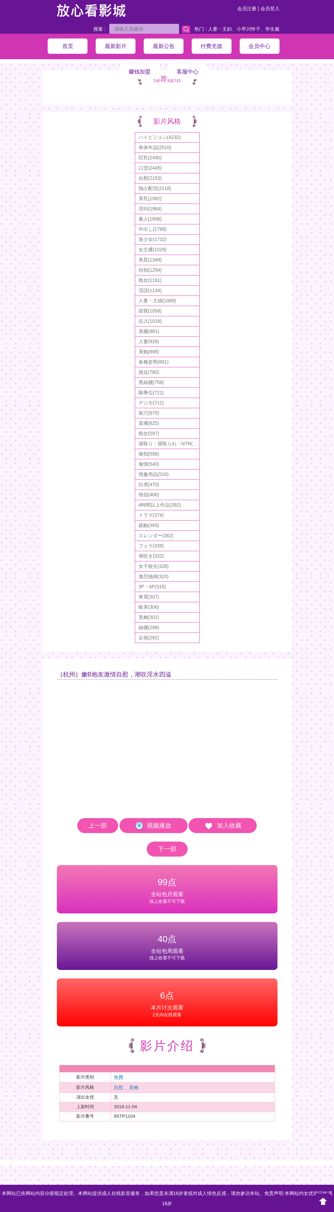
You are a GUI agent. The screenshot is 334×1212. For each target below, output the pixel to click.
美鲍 (134, 1087)
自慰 (118, 1087)
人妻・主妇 (220, 29)
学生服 (272, 29)
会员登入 (270, 8)
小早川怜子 (248, 29)
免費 (118, 1077)
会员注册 (246, 8)
